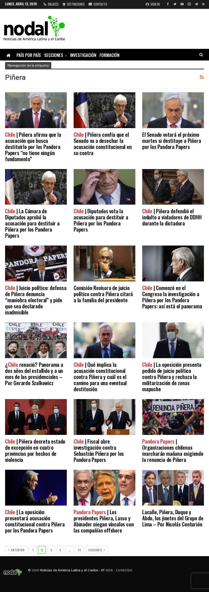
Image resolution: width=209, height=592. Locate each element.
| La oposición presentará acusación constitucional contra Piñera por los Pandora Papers (35, 521)
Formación (109, 55)
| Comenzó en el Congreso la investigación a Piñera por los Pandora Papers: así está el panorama (172, 297)
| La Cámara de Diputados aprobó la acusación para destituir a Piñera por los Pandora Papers (32, 223)
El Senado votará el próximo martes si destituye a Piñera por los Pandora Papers (171, 140)
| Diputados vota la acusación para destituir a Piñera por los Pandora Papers (101, 220)
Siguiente (96, 550)
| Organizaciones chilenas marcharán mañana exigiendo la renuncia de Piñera (172, 450)
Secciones (53, 55)
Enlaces (51, 4)
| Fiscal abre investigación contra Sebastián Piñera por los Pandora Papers (99, 450)
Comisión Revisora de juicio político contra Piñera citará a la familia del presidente (103, 294)
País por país (29, 55)
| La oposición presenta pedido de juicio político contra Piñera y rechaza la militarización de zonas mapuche (171, 376)
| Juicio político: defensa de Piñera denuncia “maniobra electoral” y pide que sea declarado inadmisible (36, 300)
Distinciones (73, 4)
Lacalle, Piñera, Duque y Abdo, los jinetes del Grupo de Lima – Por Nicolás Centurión (172, 518)
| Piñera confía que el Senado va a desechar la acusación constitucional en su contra (103, 143)
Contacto (98, 4)
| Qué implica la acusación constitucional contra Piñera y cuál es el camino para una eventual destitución (100, 376)
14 (79, 550)
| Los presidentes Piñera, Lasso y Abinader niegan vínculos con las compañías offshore (104, 521)
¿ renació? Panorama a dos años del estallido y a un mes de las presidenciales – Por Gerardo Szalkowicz (34, 373)
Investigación (83, 55)
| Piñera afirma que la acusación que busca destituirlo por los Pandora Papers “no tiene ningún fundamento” (33, 146)
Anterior (16, 550)
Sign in (153, 4)
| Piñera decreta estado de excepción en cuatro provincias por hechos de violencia (35, 450)
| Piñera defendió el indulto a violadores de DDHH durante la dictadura (171, 217)
